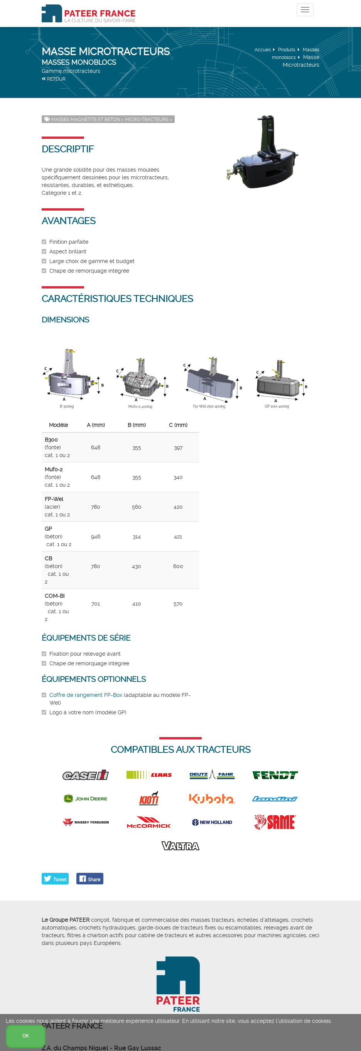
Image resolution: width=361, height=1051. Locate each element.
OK (25, 1036)
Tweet (59, 879)
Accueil (263, 49)
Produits (286, 49)
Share (94, 879)
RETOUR (54, 79)
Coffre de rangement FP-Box (85, 695)
